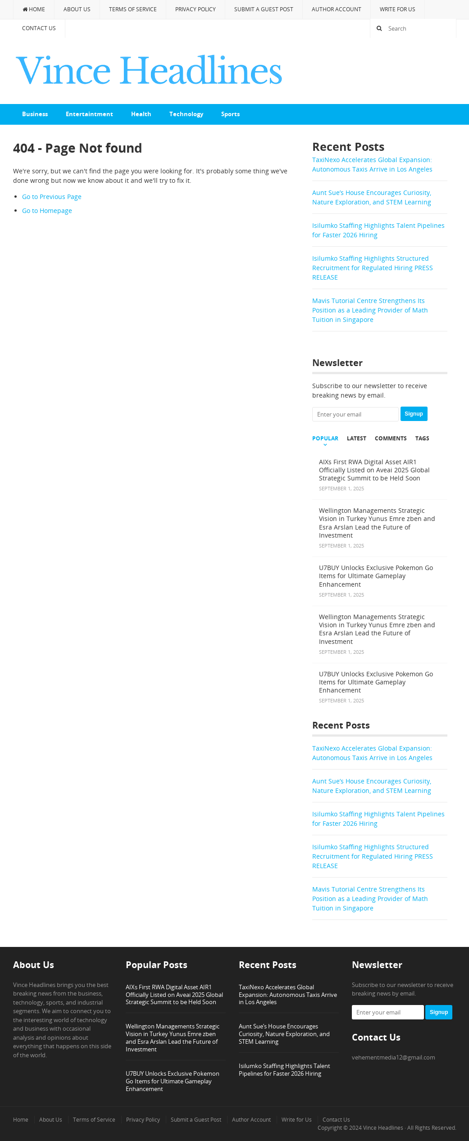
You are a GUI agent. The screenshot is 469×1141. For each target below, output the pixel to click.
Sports (230, 114)
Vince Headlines (383, 1128)
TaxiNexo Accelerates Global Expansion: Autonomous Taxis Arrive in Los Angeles (288, 994)
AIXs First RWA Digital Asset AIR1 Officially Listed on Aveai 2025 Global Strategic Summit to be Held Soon (174, 994)
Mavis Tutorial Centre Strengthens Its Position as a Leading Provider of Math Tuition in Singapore (370, 310)
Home (34, 9)
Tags (422, 438)
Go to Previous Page (52, 196)
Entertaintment (89, 114)
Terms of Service (133, 9)
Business (35, 114)
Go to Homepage (47, 210)
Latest (356, 438)
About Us (77, 9)
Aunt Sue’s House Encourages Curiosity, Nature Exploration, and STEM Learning (284, 1034)
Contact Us (39, 28)
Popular (325, 438)
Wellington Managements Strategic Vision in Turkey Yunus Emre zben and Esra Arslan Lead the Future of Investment (172, 1037)
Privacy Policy (195, 9)
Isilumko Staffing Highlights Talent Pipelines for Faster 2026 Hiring (284, 1070)
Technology (186, 114)
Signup (414, 414)
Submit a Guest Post (263, 9)
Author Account (336, 9)
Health (141, 114)
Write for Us (397, 9)
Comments (391, 438)
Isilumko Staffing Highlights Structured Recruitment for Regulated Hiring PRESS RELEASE (372, 267)
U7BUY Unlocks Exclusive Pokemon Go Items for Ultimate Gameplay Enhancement (172, 1081)
